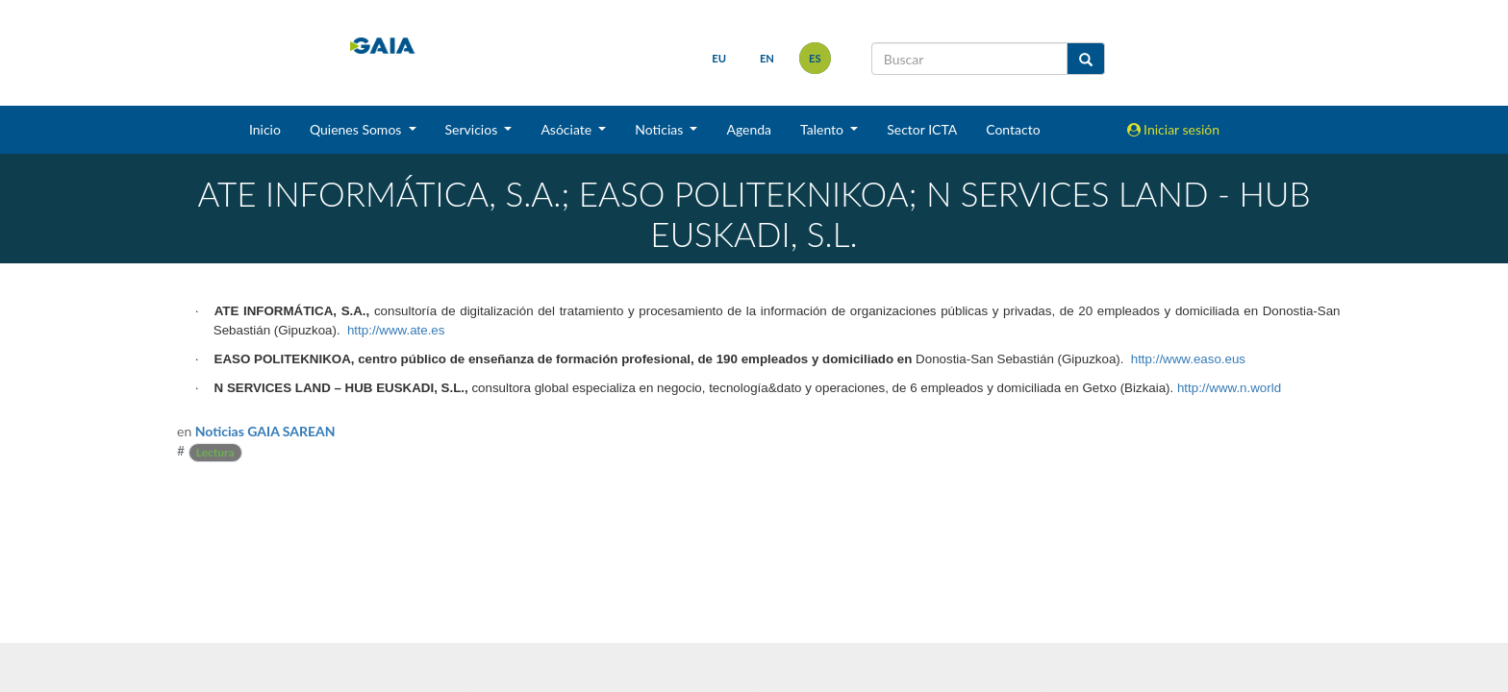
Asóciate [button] (567, 129)
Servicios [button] (473, 129)
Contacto (1013, 129)
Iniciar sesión (1173, 129)
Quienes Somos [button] (357, 129)
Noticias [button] (661, 129)
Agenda (748, 129)
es (815, 58)
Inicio (265, 129)
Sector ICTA (922, 129)
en (767, 58)
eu (719, 58)
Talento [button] (823, 129)
